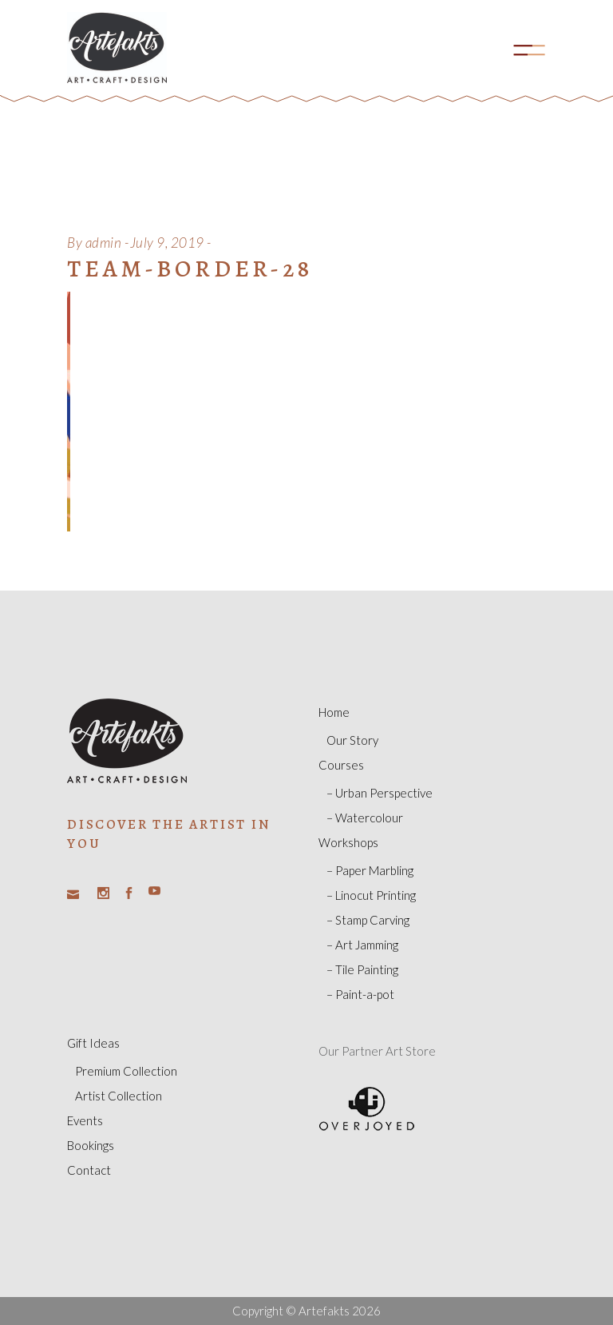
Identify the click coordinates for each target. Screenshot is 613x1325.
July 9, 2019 (167, 242)
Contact (89, 1170)
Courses (341, 765)
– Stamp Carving (367, 920)
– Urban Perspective (379, 793)
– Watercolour (364, 817)
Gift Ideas (93, 1043)
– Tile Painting (362, 969)
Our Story (352, 740)
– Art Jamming (362, 944)
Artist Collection (118, 1095)
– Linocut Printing (371, 895)
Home (334, 712)
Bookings (90, 1145)
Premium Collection (126, 1071)
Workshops (348, 842)
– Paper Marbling (369, 870)
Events (85, 1120)
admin (103, 242)
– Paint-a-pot (360, 994)
